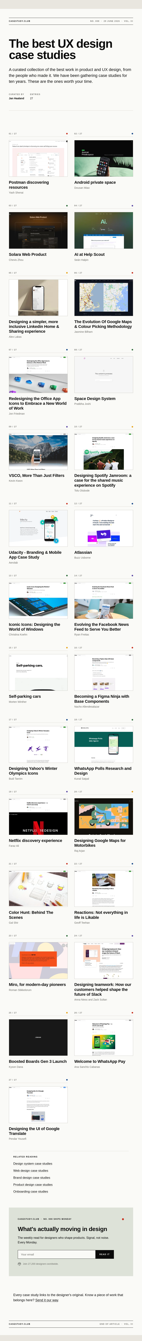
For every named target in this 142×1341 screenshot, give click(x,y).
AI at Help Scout (89, 254)
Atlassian (83, 552)
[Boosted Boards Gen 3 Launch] (38, 1037)
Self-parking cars (25, 696)
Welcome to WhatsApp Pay (99, 1061)
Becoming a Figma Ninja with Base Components (101, 698)
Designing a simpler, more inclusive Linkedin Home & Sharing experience (34, 326)
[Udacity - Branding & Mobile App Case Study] (38, 528)
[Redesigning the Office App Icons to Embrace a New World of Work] (38, 374)
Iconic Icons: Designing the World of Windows (34, 627)
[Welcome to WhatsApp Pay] (103, 1037)
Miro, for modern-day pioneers (37, 984)
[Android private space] (103, 158)
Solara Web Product (27, 254)
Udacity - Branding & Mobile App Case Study (35, 555)
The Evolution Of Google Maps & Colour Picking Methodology (103, 324)
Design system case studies (32, 1163)
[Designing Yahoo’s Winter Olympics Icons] (38, 744)
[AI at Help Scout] (103, 230)
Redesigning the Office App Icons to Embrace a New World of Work (38, 403)
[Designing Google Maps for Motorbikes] (103, 816)
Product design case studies (33, 1184)
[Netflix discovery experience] (38, 816)
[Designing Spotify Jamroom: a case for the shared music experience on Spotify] (103, 451)
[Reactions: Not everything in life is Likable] (103, 888)
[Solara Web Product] (38, 230)
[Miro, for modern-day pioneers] (38, 960)
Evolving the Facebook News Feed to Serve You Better (101, 627)
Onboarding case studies (30, 1191)
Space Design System (94, 398)
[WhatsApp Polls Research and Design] (103, 744)
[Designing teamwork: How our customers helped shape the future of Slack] (103, 960)
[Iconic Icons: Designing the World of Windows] (38, 600)
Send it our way (46, 1300)
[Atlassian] (103, 528)
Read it (104, 1254)
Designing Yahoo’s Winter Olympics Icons (33, 771)
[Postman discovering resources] (38, 158)
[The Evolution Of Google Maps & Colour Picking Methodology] (103, 297)
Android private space (95, 182)
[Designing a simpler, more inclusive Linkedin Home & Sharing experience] (38, 297)
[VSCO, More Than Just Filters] (38, 451)
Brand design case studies (31, 1177)
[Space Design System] (103, 374)
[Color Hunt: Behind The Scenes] (38, 888)
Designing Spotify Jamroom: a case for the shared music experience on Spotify (102, 480)
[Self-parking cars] (38, 672)
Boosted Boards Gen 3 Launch (38, 1061)
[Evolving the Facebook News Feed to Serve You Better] (103, 600)
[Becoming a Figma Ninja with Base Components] (103, 672)
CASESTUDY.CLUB (19, 21)
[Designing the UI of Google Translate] (38, 1104)
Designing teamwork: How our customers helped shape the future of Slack (102, 989)
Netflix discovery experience (35, 840)
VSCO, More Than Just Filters (36, 475)
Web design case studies (30, 1170)
